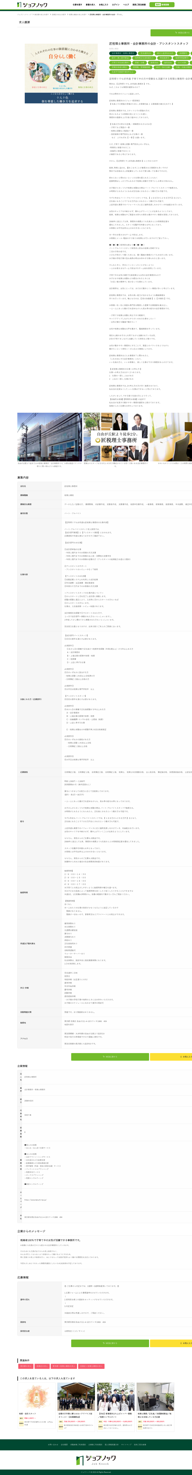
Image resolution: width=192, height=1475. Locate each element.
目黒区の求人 (42, 1366)
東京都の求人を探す (41, 15)
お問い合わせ (53, 1445)
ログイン (115, 4)
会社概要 (64, 1445)
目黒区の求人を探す (59, 15)
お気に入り (103, 4)
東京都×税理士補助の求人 (64, 1366)
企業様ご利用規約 (95, 1445)
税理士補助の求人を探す (78, 15)
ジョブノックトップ (24, 15)
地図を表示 (69, 1025)
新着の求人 (90, 4)
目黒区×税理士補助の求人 (91, 1366)
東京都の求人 (25, 1366)
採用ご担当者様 (139, 4)
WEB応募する (110, 1057)
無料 (158, 4)
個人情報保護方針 (112, 1445)
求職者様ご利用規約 (78, 1445)
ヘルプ (126, 4)
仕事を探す (77, 4)
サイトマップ (126, 1445)
